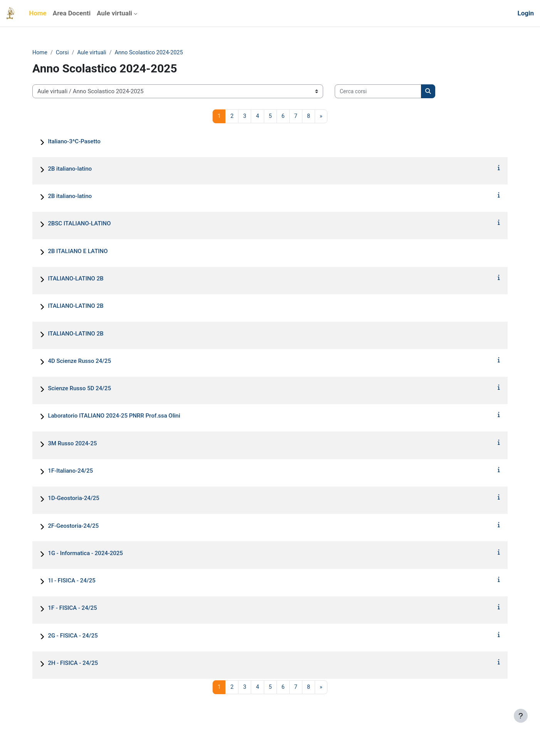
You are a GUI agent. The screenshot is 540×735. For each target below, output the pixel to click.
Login (525, 13)
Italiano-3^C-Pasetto (74, 141)
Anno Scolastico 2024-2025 (152, 52)
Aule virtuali (94, 52)
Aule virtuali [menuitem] (114, 13)
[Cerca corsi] (378, 92)
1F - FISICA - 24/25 (72, 608)
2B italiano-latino (70, 169)
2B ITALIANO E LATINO (77, 251)
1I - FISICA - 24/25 (71, 581)
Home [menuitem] (38, 13)
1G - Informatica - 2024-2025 (85, 553)
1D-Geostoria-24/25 (73, 498)
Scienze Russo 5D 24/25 (79, 389)
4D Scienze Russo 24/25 (79, 361)
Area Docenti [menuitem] (72, 13)
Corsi (63, 52)
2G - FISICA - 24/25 (72, 636)
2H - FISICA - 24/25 (73, 663)
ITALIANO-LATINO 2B (75, 279)
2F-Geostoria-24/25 (73, 526)
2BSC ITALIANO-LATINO (79, 224)
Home (40, 52)
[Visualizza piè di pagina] (521, 716)
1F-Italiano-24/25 (70, 471)
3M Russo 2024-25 (72, 443)
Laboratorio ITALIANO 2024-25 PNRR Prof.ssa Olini (114, 416)
